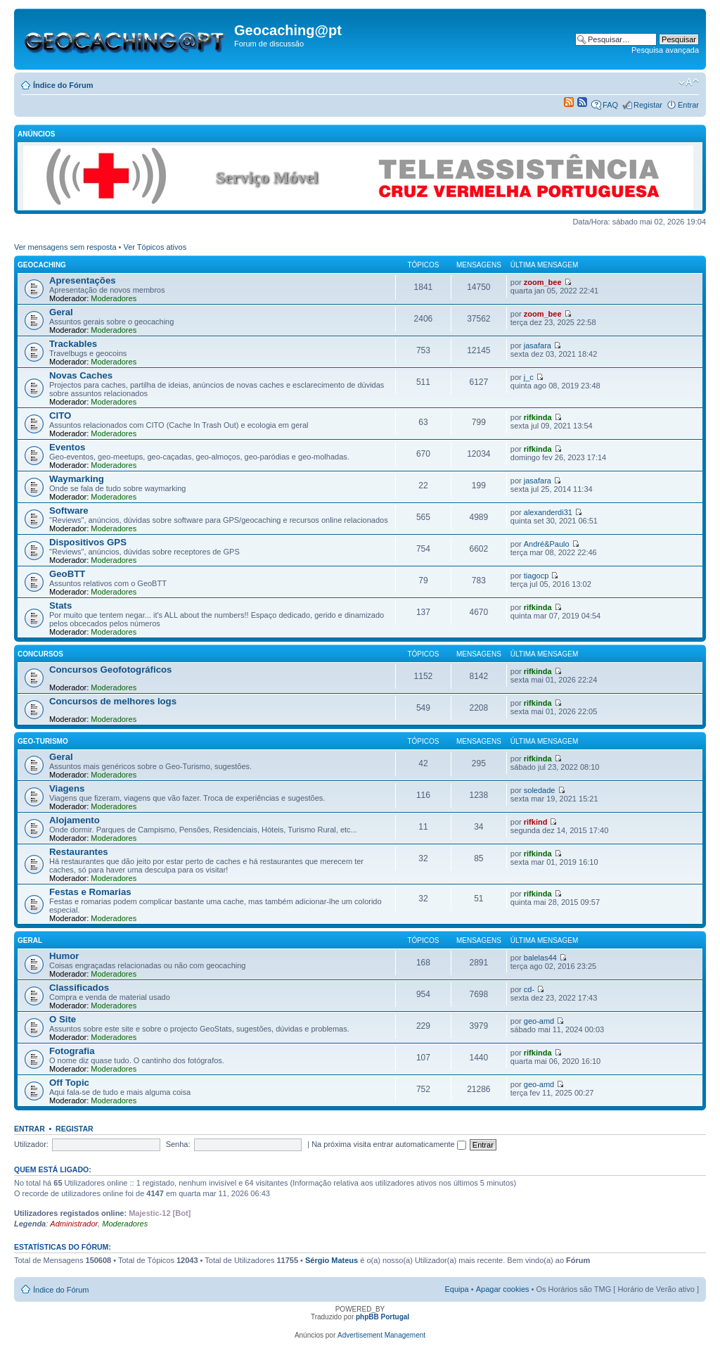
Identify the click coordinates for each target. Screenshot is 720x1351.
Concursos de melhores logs (112, 701)
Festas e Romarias (90, 892)
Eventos (67, 447)
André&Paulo (547, 544)
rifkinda (538, 417)
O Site (62, 1019)
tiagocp (536, 575)
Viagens (66, 788)
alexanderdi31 (548, 512)
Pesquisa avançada (665, 50)
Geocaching (42, 265)
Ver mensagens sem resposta (65, 247)
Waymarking (76, 479)
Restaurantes (78, 851)
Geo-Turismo (43, 741)
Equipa (456, 1289)
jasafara (537, 345)
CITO (60, 415)
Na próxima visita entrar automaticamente (388, 1144)
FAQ (610, 105)
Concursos (40, 654)
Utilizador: (31, 1144)
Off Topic (69, 1082)
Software (69, 510)
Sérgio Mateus (331, 1260)
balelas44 (540, 957)
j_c (529, 377)
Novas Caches (80, 375)
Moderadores (113, 298)
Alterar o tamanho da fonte (689, 82)
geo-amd (539, 1021)
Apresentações (82, 280)
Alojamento (74, 820)
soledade (539, 790)
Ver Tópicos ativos (155, 247)
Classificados (79, 987)
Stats (60, 605)
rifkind (536, 822)
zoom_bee (543, 282)
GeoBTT (67, 574)
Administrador (74, 1223)
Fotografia (71, 1051)
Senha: (178, 1144)
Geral (61, 312)
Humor (64, 956)
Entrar (688, 105)
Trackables (73, 343)
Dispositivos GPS (88, 542)
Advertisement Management (381, 1335)
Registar (648, 105)
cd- (529, 989)
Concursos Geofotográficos (110, 669)
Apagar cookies (502, 1289)
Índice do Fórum (63, 85)
